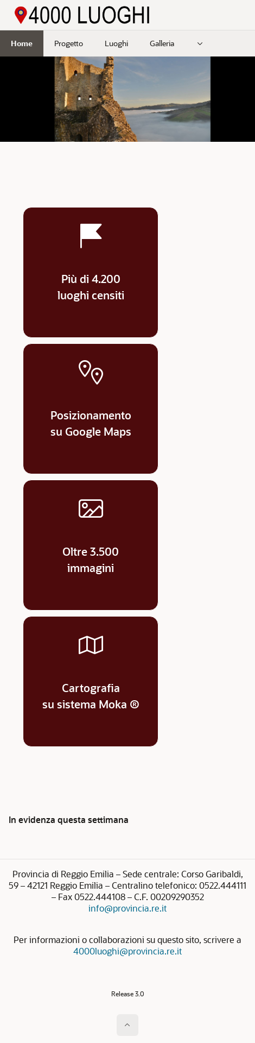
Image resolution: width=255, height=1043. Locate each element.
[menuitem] (200, 43)
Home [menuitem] (22, 43)
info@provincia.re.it (127, 908)
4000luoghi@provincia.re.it (127, 951)
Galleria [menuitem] (162, 43)
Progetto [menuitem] (68, 43)
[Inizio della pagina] (127, 1025)
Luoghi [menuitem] (116, 43)
